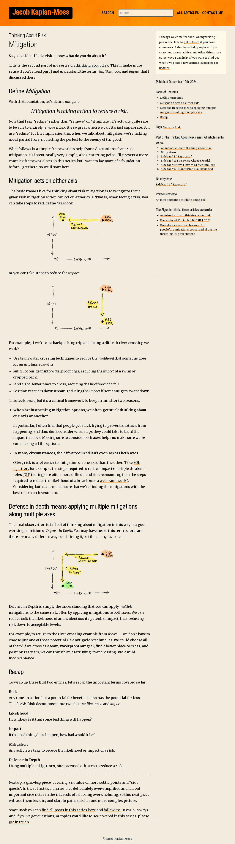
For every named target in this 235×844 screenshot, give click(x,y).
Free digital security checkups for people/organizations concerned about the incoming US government (188, 229)
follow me (112, 810)
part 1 (47, 71)
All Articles (188, 13)
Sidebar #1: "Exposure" (176, 156)
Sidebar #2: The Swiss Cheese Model (185, 160)
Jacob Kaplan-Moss (40, 12)
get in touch (19, 822)
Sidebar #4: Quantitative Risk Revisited (187, 169)
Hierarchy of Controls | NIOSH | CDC (185, 220)
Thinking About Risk (27, 35)
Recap (164, 117)
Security (168, 127)
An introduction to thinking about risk (186, 148)
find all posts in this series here (69, 810)
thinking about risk (92, 65)
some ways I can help (173, 57)
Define (171, 97)
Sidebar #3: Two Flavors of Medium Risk (188, 165)
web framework (113, 480)
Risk (178, 127)
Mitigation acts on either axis (180, 102)
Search (108, 13)
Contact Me (212, 13)
